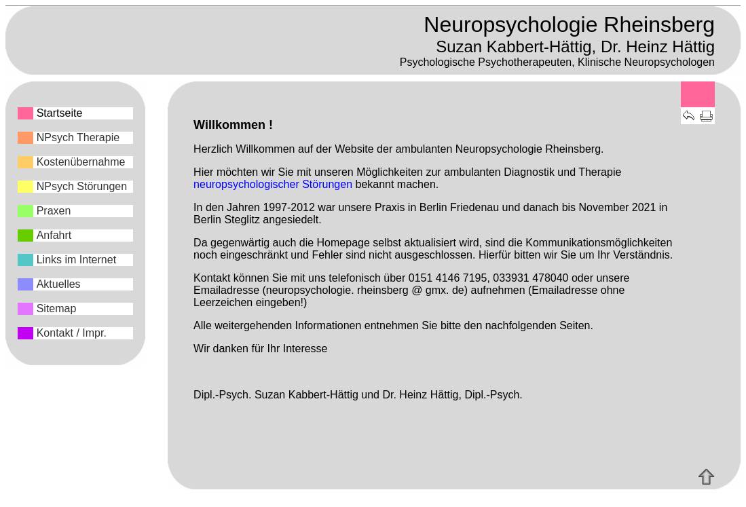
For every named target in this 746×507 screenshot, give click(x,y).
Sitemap (57, 308)
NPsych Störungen (82, 186)
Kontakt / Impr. (72, 333)
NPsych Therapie (78, 137)
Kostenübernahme (81, 162)
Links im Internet (76, 259)
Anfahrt (54, 235)
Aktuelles (59, 284)
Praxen (54, 211)
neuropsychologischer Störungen (272, 184)
